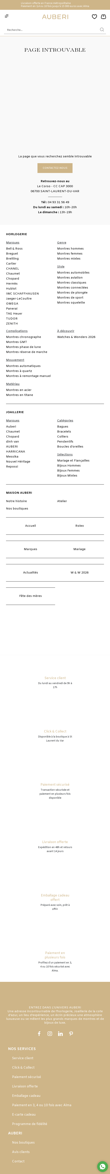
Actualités (30, 573)
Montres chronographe (23, 337)
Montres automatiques (23, 366)
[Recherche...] (49, 30)
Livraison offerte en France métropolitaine (46, 3)
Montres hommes (70, 249)
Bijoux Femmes (68, 471)
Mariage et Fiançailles (73, 461)
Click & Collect (23, 1068)
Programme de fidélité (29, 1124)
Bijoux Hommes (69, 466)
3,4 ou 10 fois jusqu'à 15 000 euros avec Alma (62, 6)
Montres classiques (71, 283)
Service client (22, 1058)
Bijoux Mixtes (67, 476)
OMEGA (12, 304)
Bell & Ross (14, 249)
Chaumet (13, 274)
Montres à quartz (19, 371)
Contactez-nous (55, 168)
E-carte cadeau (24, 1115)
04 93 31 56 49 (58, 202)
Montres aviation (70, 278)
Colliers (62, 437)
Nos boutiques (17, 509)
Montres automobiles (73, 273)
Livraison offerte (25, 1086)
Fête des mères (30, 596)
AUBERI (12, 447)
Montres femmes (70, 254)
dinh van (12, 442)
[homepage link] (55, 17)
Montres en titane (19, 395)
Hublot (11, 289)
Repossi (12, 467)
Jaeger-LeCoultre (19, 299)
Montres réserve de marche (26, 352)
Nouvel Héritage (18, 462)
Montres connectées (72, 288)
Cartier (11, 264)
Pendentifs (65, 442)
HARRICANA (15, 452)
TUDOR (12, 319)
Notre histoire (16, 501)
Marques (30, 549)
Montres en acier (18, 390)
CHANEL (12, 269)
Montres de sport (70, 298)
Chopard (12, 279)
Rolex (79, 526)
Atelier (62, 501)
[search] (102, 30)
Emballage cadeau (26, 1096)
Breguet (12, 254)
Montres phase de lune (23, 347)
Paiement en (28, 6)
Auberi (11, 427)
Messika (12, 457)
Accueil (30, 526)
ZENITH (12, 324)
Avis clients (21, 1152)
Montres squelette (71, 303)
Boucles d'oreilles (70, 447)
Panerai (11, 309)
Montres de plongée (72, 293)
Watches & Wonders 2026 (76, 337)
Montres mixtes (69, 259)
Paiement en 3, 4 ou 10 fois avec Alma (41, 1105)
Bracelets (64, 432)
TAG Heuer (14, 314)
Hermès (12, 284)
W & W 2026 (80, 573)
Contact (18, 1161)
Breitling (12, 259)
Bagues (62, 427)
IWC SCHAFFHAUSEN (22, 294)
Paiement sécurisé (26, 1077)
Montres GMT (16, 342)
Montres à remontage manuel (28, 376)
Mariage (79, 549)
